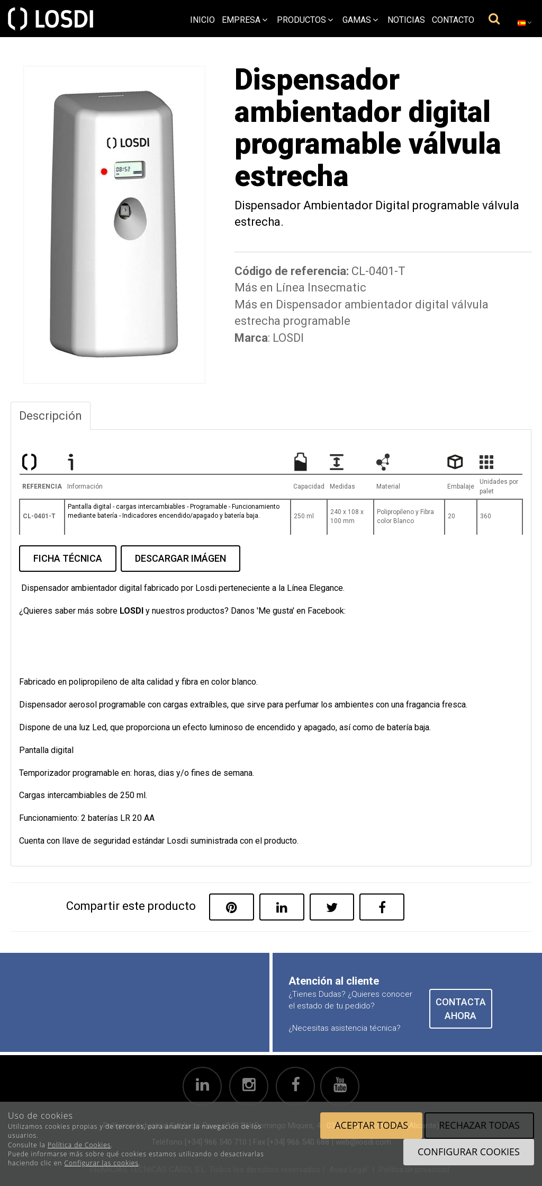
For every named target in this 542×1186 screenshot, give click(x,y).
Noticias (406, 20)
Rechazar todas (479, 1125)
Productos (305, 20)
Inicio (202, 20)
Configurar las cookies (102, 1162)
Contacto (453, 20)
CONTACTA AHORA (461, 1008)
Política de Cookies (79, 1144)
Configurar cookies (469, 1151)
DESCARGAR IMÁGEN (180, 558)
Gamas (360, 20)
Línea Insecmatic (321, 287)
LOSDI (288, 337)
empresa (244, 20)
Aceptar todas (371, 1125)
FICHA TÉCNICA (67, 558)
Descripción (50, 415)
